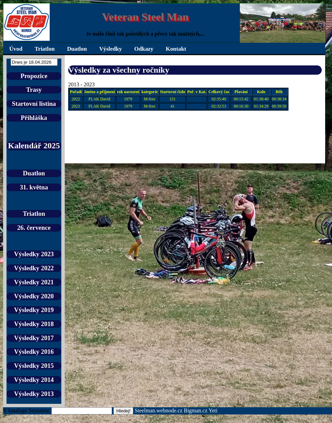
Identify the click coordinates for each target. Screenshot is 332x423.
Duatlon (77, 49)
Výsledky (110, 49)
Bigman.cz (196, 410)
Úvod (15, 49)
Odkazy (143, 49)
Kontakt (176, 49)
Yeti (213, 410)
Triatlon (44, 49)
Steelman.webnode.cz (158, 410)
